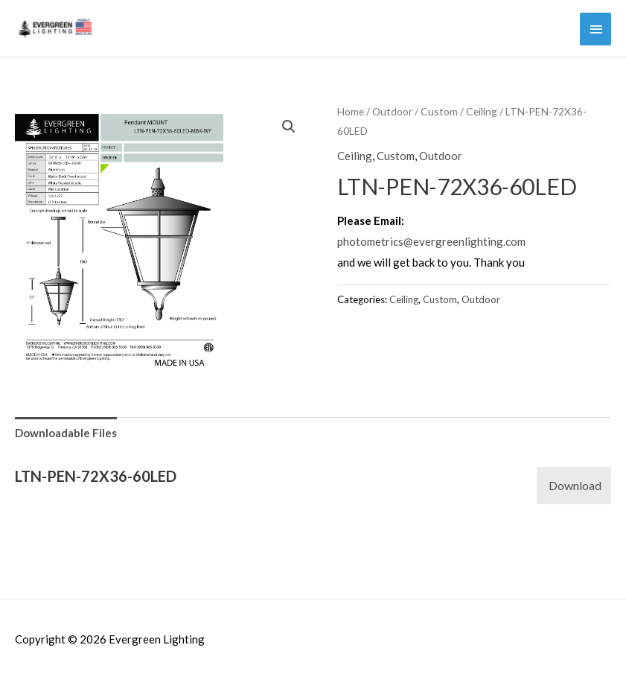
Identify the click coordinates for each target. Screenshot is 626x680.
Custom (439, 111)
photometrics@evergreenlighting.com (431, 241)
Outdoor (392, 111)
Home (350, 111)
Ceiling (481, 111)
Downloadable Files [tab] (66, 432)
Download (575, 485)
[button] (288, 126)
